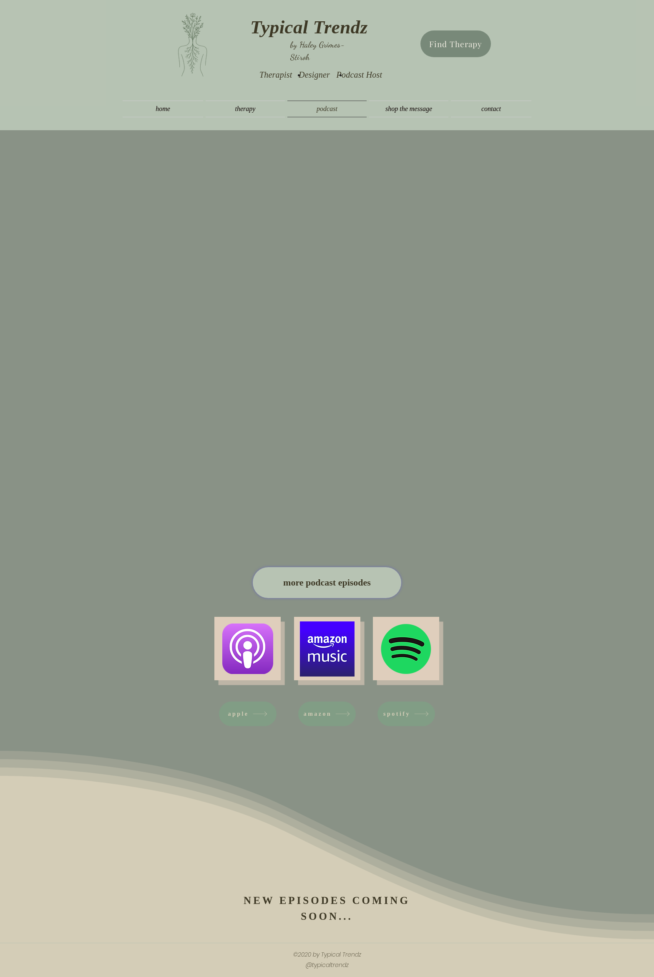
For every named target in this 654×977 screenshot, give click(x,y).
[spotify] (406, 714)
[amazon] (327, 714)
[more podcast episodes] (327, 582)
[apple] (248, 714)
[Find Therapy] (455, 43)
